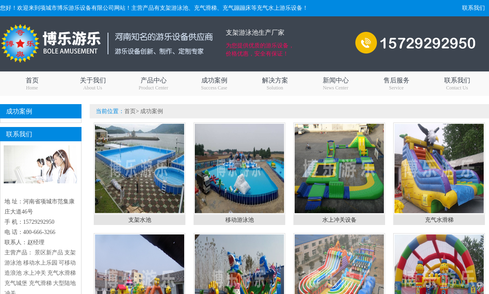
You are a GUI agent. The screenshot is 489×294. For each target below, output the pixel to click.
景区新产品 (49, 252)
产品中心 (153, 84)
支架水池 (139, 220)
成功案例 (214, 84)
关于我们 (92, 84)
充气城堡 (15, 283)
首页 (32, 84)
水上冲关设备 (339, 220)
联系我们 (473, 8)
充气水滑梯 (61, 273)
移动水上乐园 (40, 263)
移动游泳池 (239, 220)
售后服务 (396, 84)
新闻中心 (335, 84)
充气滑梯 (40, 283)
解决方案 (274, 84)
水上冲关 (34, 273)
